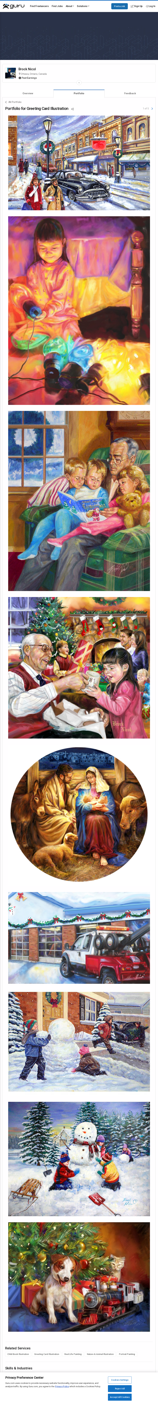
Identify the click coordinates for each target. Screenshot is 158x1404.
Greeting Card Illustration (46, 1354)
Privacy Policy (62, 1386)
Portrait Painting (127, 1354)
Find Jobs (57, 6)
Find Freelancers (39, 6)
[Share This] (72, 108)
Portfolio (79, 93)
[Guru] (13, 6)
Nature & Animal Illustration (100, 1354)
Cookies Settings (119, 1380)
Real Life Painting (73, 1354)
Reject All (120, 1388)
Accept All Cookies (120, 1397)
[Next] (152, 109)
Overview (28, 93)
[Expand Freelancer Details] (79, 82)
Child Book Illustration (18, 1354)
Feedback (130, 93)
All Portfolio (13, 102)
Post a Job (119, 6)
